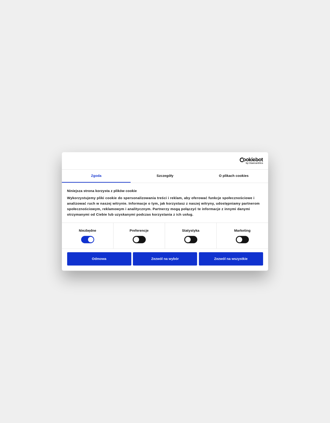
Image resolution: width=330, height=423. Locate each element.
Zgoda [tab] (96, 176)
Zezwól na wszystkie (231, 259)
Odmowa (99, 259)
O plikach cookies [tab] (233, 176)
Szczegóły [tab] (165, 176)
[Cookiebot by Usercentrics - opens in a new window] (243, 160)
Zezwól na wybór (165, 259)
